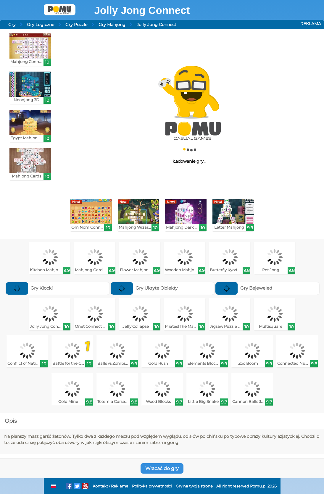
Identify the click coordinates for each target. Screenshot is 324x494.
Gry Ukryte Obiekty (144, 288)
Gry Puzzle (76, 24)
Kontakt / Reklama (110, 486)
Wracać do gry (162, 468)
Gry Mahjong (112, 24)
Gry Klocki (29, 288)
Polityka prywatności (152, 486)
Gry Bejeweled (243, 288)
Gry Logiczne (40, 24)
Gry (12, 24)
